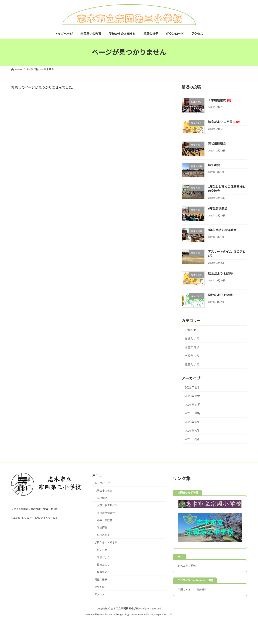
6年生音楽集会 (217, 208)
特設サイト (184, 589)
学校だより (192, 355)
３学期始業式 (220, 100)
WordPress (106, 614)
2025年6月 (192, 439)
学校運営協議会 (106, 512)
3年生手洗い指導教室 (222, 230)
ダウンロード (102, 587)
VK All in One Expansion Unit (156, 614)
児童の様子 (192, 347)
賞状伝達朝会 (217, 143)
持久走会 (214, 165)
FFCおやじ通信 (187, 565)
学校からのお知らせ (105, 542)
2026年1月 (192, 387)
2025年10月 (193, 413)
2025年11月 (193, 404)
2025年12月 (193, 396)
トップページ (102, 483)
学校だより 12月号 (220, 295)
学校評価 (102, 527)
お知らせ (191, 330)
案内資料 (202, 589)
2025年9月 (192, 422)
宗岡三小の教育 (103, 490)
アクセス (99, 594)
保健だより (192, 338)
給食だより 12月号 (220, 273)
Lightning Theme (127, 614)
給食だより (192, 364)
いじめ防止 (103, 535)
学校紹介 (102, 498)
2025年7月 (192, 430)
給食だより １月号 (223, 122)
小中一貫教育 (104, 520)
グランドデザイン (107, 505)
